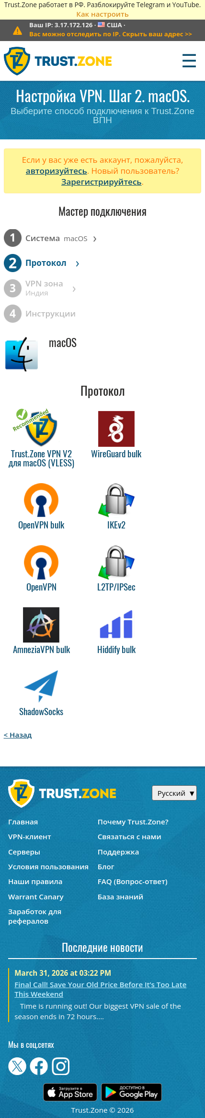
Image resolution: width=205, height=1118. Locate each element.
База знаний (120, 896)
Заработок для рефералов (34, 916)
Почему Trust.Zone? (133, 821)
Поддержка (118, 851)
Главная (23, 821)
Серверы (24, 851)
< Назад (18, 734)
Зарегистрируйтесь (101, 181)
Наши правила (35, 881)
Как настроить (102, 14)
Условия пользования (48, 866)
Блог (106, 866)
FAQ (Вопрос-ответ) (133, 881)
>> (110, 34)
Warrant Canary (36, 896)
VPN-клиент (29, 836)
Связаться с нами (129, 836)
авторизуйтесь (56, 170)
